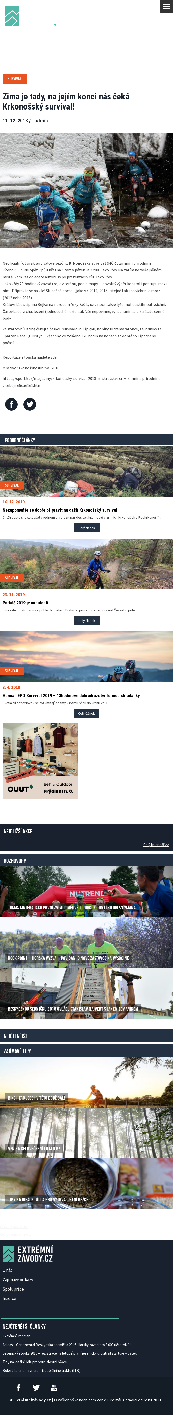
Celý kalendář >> (156, 844)
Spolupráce (13, 1289)
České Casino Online (14, 1227)
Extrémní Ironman (16, 1336)
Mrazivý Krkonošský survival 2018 (31, 367)
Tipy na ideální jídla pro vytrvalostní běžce (35, 1361)
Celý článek (86, 527)
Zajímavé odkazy (18, 1279)
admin (41, 120)
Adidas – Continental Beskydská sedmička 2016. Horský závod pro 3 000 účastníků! (67, 1344)
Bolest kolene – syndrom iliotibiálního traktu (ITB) (41, 1370)
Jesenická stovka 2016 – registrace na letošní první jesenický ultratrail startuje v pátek (70, 1353)
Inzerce (9, 1298)
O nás (7, 1270)
